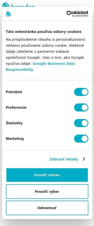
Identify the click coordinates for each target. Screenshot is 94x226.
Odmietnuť (47, 208)
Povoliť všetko (47, 175)
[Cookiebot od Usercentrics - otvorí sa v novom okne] (67, 14)
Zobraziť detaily (64, 159)
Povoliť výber (47, 191)
